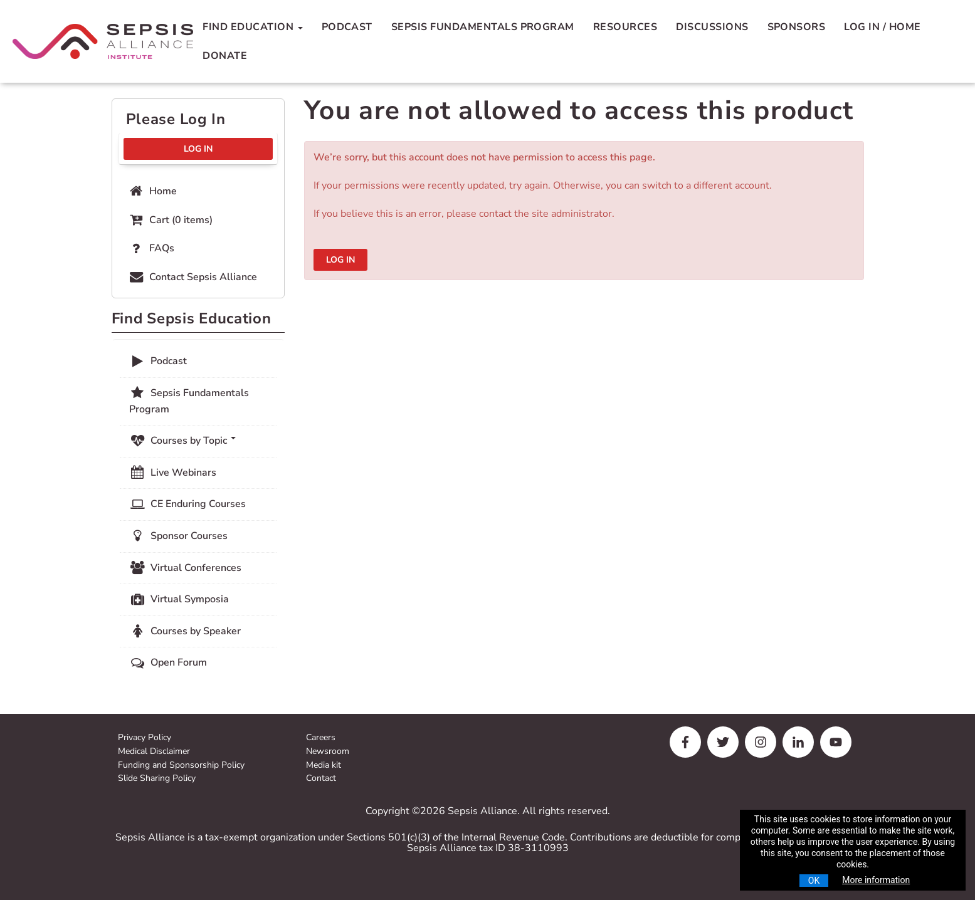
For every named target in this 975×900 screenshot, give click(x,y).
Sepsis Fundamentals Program (482, 27)
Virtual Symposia (179, 599)
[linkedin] (798, 742)
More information (876, 880)
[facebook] (685, 742)
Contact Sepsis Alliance (192, 277)
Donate (225, 56)
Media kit (323, 765)
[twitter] (723, 742)
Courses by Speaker (185, 631)
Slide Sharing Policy (157, 778)
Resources (625, 27)
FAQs (151, 248)
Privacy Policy (144, 738)
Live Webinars (172, 472)
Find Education (252, 27)
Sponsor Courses (178, 536)
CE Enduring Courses (187, 504)
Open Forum (168, 662)
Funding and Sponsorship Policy (181, 765)
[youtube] (835, 742)
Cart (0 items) (170, 220)
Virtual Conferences (185, 568)
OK (814, 881)
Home (152, 191)
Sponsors (796, 27)
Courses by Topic (182, 440)
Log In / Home (882, 27)
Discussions (712, 27)
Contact (321, 778)
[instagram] (760, 742)
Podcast (347, 27)
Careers (320, 738)
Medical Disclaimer (154, 751)
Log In (340, 260)
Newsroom (327, 751)
